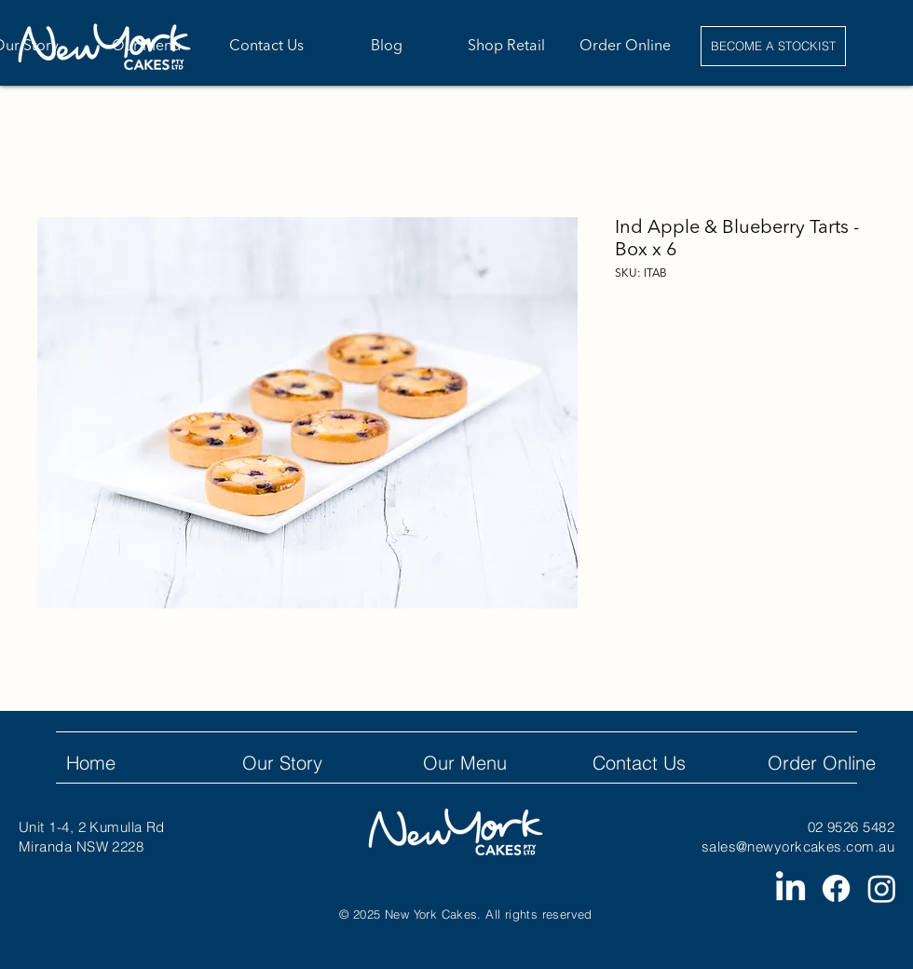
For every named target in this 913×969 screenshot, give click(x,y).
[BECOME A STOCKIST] (773, 46)
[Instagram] (882, 888)
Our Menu (465, 762)
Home (91, 762)
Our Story (282, 762)
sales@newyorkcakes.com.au (798, 846)
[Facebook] (836, 888)
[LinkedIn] (790, 888)
